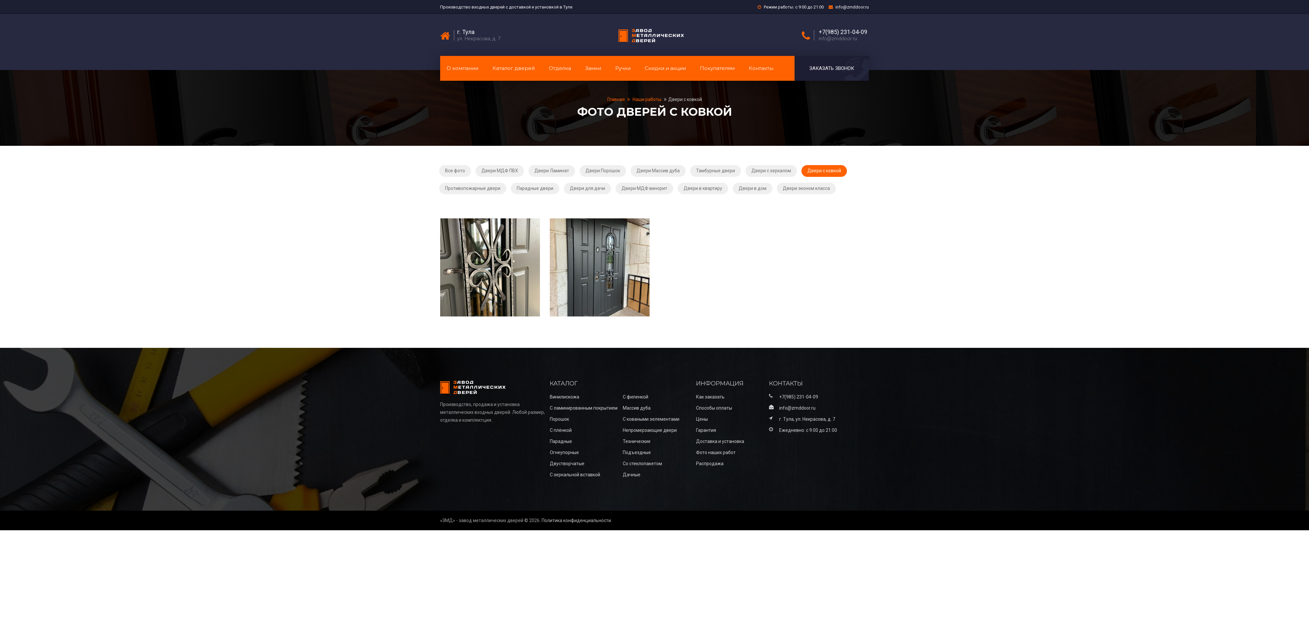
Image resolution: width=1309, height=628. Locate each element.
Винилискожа (564, 396)
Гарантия (706, 430)
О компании (462, 68)
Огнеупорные (564, 452)
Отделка (560, 68)
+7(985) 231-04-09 (843, 32)
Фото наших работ (716, 452)
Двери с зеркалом (771, 170)
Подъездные (637, 452)
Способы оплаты (714, 408)
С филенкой (635, 396)
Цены (702, 419)
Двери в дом (752, 188)
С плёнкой (561, 430)
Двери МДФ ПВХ (499, 170)
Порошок (559, 419)
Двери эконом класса (806, 188)
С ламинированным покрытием (584, 408)
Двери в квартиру (703, 188)
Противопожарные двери (472, 188)
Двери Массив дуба (658, 170)
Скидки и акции (665, 68)
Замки (593, 68)
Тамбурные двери (715, 170)
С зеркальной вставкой (575, 474)
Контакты (761, 68)
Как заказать (710, 396)
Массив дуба (637, 408)
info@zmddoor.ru (852, 7)
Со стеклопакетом (642, 463)
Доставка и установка (720, 441)
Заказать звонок (831, 68)
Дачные (631, 474)
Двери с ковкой (685, 99)
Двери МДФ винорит (644, 188)
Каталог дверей (514, 68)
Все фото (455, 170)
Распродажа (710, 463)
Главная (616, 99)
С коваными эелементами (651, 419)
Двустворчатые (567, 463)
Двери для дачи (587, 188)
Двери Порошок (602, 170)
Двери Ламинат (551, 170)
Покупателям (717, 68)
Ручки (623, 68)
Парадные (561, 441)
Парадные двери (535, 188)
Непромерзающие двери (650, 430)
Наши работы (647, 99)
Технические (637, 441)
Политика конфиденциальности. (577, 520)
